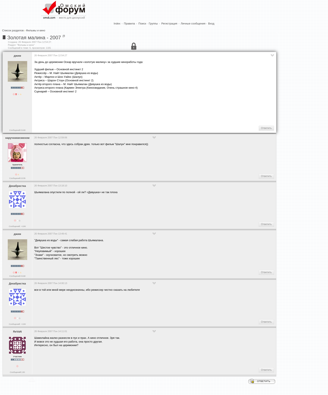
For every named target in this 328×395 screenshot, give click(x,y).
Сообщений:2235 (17, 178)
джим (17, 55)
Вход (211, 23)
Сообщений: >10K (17, 226)
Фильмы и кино (35, 30)
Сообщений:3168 (17, 130)
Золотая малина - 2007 (34, 37)
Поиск (142, 23)
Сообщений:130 (17, 372)
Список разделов (13, 30)
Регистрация (169, 23)
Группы (153, 23)
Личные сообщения (193, 23)
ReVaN (17, 331)
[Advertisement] (110, 108)
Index (117, 23)
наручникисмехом (17, 137)
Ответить (266, 128)
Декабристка (17, 185)
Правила (129, 23)
